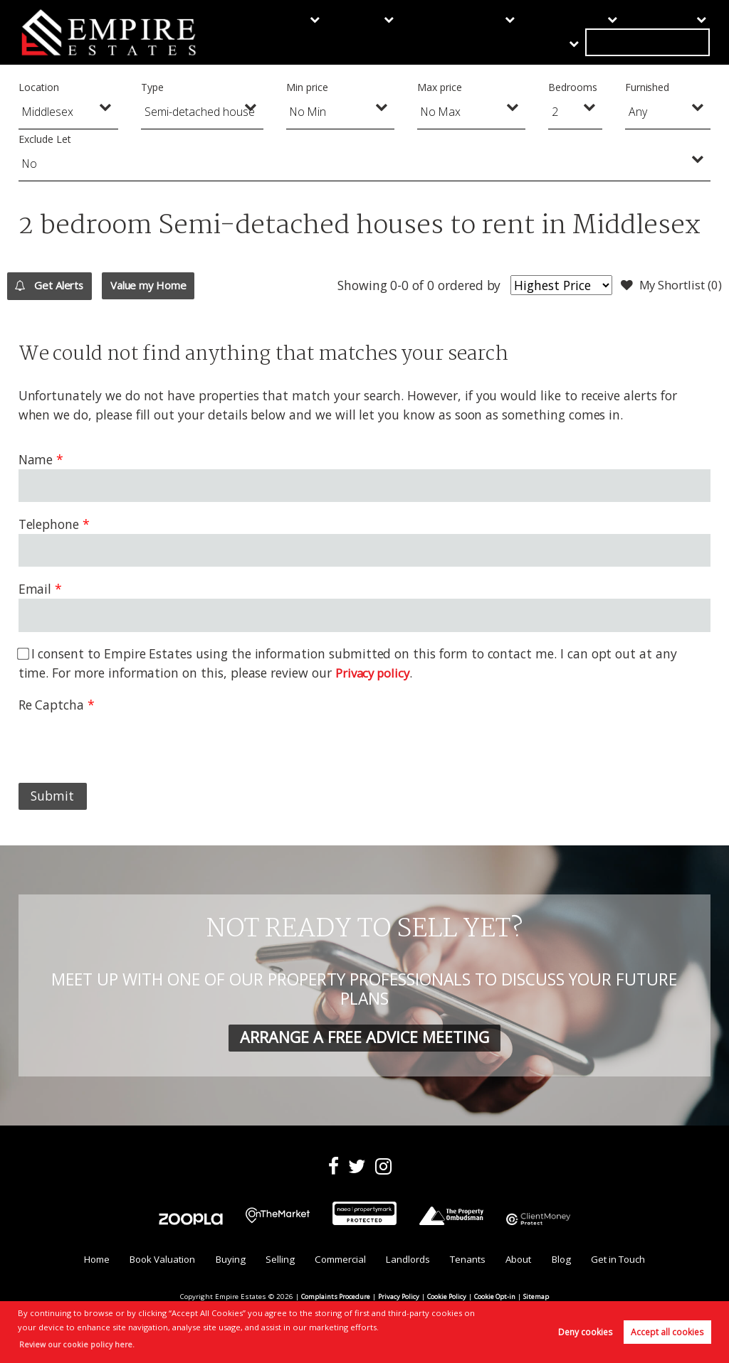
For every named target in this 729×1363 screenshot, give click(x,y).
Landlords (476, 32)
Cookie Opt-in (498, 1298)
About (597, 32)
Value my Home (184, 285)
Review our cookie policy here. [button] (80, 1344)
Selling (337, 32)
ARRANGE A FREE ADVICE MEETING (364, 1037)
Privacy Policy (397, 1298)
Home (84, 1261)
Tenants (541, 32)
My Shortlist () (668, 286)
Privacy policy (374, 672)
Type (152, 87)
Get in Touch (670, 32)
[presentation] (127, 742)
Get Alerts (60, 286)
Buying (283, 32)
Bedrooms (572, 87)
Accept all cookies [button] (667, 1332)
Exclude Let (44, 139)
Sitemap (542, 1298)
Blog (569, 1261)
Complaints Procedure (331, 1298)
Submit (52, 795)
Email (35, 588)
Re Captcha (51, 704)
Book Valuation (153, 1261)
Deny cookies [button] (585, 1332)
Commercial (403, 32)
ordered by (457, 285)
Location (39, 87)
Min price (307, 87)
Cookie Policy (447, 1298)
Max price (439, 87)
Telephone (49, 524)
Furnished (647, 87)
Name (36, 459)
